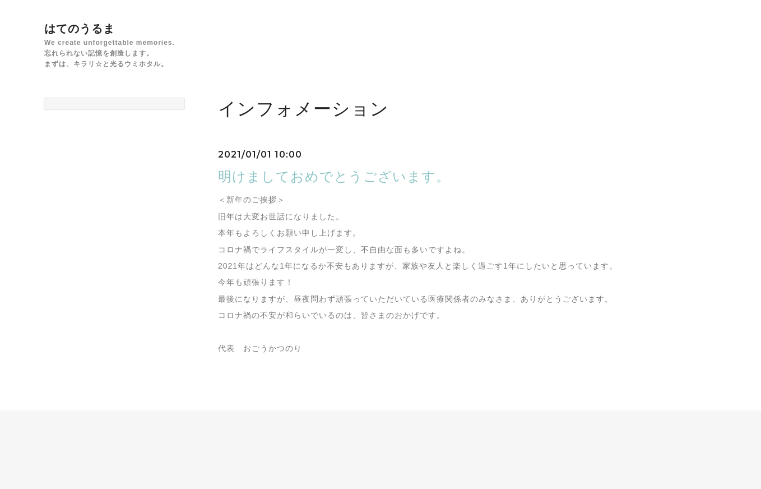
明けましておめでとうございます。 (334, 176)
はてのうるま (79, 28)
